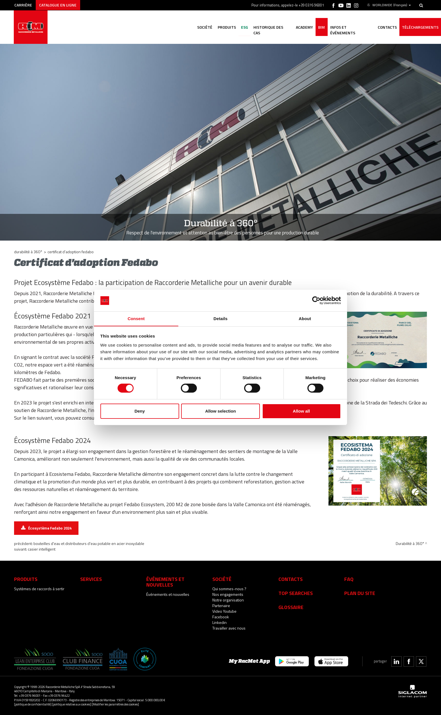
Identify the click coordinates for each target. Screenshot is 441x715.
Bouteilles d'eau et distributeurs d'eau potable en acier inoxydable (88, 543)
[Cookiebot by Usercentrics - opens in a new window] (316, 300)
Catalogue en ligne (59, 5)
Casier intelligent (41, 549)
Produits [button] (223, 27)
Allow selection (220, 411)
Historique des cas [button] (269, 27)
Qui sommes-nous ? (229, 589)
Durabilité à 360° (28, 252)
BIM (320, 27)
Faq (349, 579)
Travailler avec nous (229, 628)
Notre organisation (228, 600)
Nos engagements (227, 594)
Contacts (290, 579)
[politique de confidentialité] (32, 704)
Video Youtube (224, 611)
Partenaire (221, 605)
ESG (241, 27)
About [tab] (305, 318)
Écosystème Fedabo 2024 (49, 528)
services (91, 579)
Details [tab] (220, 318)
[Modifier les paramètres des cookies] (115, 704)
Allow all (301, 411)
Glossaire (290, 607)
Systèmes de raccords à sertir (39, 589)
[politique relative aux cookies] (71, 704)
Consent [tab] (136, 318)
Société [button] (201, 27)
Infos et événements (350, 27)
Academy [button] (302, 27)
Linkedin (219, 622)
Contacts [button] (386, 27)
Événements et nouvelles (167, 594)
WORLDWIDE (388, 5)
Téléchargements (420, 27)
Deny (139, 411)
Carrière (23, 5)
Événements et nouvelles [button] (165, 582)
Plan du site (359, 593)
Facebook (220, 617)
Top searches (295, 593)
